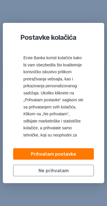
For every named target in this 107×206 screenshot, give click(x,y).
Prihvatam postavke (53, 154)
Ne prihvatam (54, 170)
